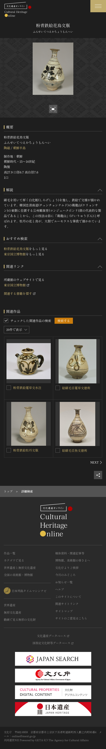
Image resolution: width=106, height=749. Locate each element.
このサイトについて (68, 596)
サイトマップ (64, 611)
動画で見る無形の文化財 (20, 619)
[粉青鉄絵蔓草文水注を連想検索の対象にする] (8, 387)
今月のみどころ (65, 575)
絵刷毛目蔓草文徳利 (76, 388)
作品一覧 (9, 553)
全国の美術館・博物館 (18, 575)
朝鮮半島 (19, 148)
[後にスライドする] (96, 462)
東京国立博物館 (15, 254)
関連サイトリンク (66, 604)
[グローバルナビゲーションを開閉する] (98, 6)
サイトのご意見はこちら (71, 618)
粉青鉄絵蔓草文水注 (27, 387)
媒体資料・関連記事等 (69, 553)
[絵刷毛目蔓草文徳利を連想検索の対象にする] (57, 388)
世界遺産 (9, 605)
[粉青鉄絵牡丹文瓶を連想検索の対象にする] (8, 450)
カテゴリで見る (14, 560)
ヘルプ (59, 589)
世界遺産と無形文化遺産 (20, 568)
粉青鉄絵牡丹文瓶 (25, 450)
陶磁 (7, 148)
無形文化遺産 (12, 612)
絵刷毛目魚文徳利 (74, 450)
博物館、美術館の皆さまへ (72, 560)
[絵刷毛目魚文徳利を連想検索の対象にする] (57, 450)
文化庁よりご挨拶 (66, 568)
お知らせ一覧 (64, 582)
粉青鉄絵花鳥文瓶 (16, 248)
